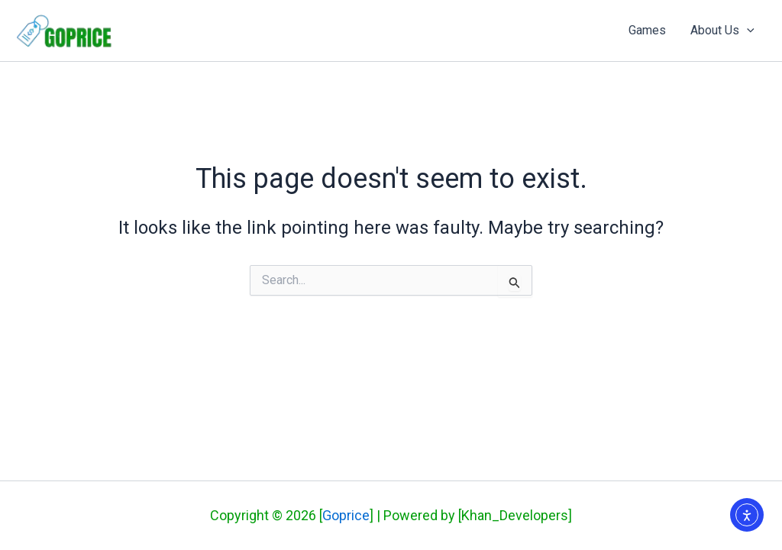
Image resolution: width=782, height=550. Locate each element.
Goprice (346, 515)
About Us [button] (722, 30)
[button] (747, 30)
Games (647, 30)
